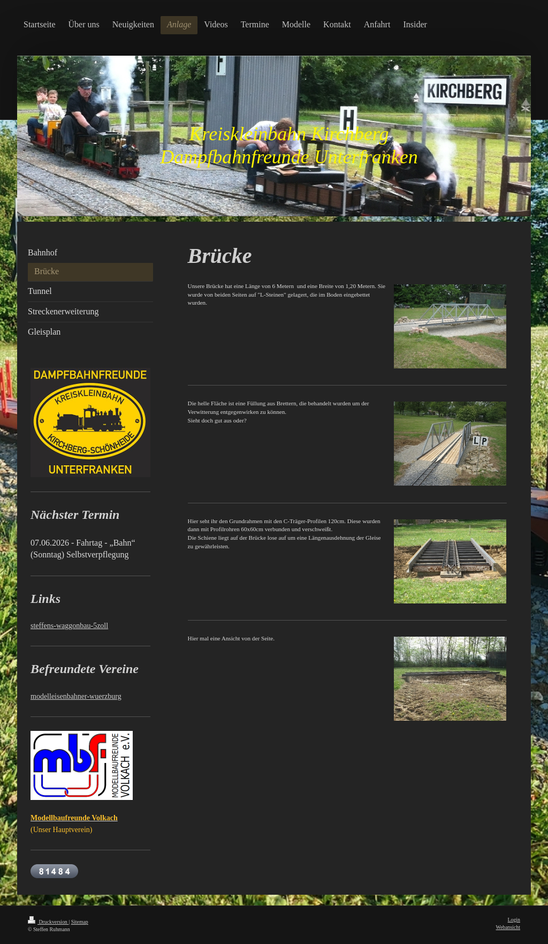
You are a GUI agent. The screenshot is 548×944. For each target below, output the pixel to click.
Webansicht (508, 927)
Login (514, 920)
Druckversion (48, 922)
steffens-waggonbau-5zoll (69, 626)
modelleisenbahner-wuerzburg (76, 696)
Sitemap (79, 922)
